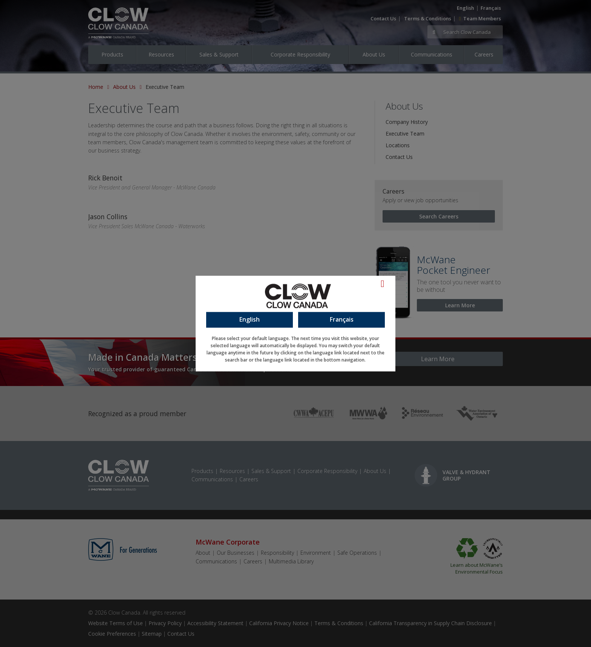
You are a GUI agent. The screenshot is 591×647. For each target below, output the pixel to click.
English (249, 319)
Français (342, 319)
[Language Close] (386, 283)
